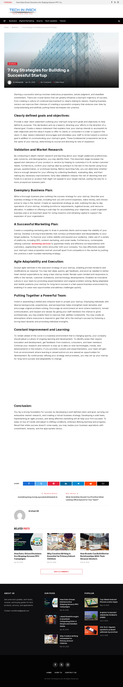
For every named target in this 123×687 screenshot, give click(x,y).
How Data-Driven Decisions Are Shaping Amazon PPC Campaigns (40, 2)
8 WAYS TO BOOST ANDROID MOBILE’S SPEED (108, 614)
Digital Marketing (26, 21)
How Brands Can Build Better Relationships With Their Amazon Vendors (94, 556)
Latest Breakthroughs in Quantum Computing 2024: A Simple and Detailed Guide (69, 621)
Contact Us (71, 672)
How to (40, 21)
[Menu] (5, 21)
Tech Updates (51, 21)
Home (49, 672)
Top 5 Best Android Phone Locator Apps (108, 600)
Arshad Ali (19, 82)
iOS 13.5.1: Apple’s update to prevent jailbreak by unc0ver (109, 629)
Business (13, 21)
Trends (63, 21)
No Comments (45, 82)
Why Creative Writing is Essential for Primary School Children (61, 556)
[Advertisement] (61, 382)
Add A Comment (61, 571)
